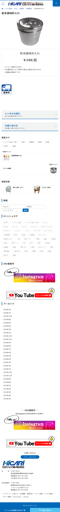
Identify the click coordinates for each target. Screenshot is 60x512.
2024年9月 (7, 343)
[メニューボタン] (3, 3)
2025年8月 (7, 319)
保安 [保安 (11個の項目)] (16, 235)
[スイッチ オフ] (56, 3)
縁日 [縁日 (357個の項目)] (52, 247)
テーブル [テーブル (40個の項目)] (37, 230)
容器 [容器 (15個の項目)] (38, 239)
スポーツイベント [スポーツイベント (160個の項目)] (47, 226)
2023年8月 (7, 382)
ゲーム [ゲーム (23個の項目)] (15, 226)
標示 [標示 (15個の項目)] (39, 243)
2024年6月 (7, 352)
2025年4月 (7, 326)
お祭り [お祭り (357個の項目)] (6, 222)
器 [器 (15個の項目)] (19, 239)
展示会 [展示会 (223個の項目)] (54, 239)
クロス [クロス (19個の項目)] (6, 226)
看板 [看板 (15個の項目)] (14, 247)
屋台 (23, 142)
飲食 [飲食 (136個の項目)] (50, 251)
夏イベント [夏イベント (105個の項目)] (28, 239)
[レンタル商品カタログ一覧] (15, 510)
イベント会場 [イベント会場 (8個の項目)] (17, 222)
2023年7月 (7, 385)
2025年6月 (7, 323)
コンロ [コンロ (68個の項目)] (24, 226)
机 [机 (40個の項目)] (24, 243)
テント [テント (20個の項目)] (28, 230)
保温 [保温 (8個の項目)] (24, 235)
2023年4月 (7, 395)
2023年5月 (7, 392)
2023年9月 (7, 379)
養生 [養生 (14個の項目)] (14, 255)
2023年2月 (7, 399)
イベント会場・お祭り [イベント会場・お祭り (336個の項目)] (32, 222)
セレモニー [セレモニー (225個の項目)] (7, 230)
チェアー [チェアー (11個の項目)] (18, 230)
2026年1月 (7, 313)
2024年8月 (7, 346)
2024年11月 (7, 339)
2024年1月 (7, 369)
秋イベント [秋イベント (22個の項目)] (42, 247)
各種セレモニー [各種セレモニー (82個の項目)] (8, 239)
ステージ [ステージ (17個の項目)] (34, 226)
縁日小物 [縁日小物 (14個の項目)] (17, 251)
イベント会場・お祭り (10, 142)
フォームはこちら (30, 457)
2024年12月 (7, 336)
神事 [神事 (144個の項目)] (33, 247)
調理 (40, 142)
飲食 (47, 142)
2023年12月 (7, 372)
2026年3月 (7, 309)
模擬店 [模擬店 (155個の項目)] (6, 247)
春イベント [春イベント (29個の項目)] (15, 243)
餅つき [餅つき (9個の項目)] (6, 255)
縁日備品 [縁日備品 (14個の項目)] (6, 251)
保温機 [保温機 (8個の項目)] (32, 235)
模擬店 (32, 142)
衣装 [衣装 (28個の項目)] (26, 251)
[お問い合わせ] (45, 510)
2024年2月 (7, 366)
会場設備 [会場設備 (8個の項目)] (6, 235)
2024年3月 (7, 362)
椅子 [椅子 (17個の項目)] (31, 243)
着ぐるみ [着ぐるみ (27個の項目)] (23, 247)
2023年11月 (7, 376)
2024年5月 (7, 356)
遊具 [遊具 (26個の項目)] (42, 251)
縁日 (14, 146)
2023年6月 (7, 389)
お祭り (6, 146)
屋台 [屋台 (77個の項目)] (45, 239)
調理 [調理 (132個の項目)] (34, 251)
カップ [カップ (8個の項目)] (46, 222)
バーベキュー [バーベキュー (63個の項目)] (49, 230)
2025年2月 (7, 329)
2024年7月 (7, 349)
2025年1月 (7, 333)
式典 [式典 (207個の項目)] (5, 243)
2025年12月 (7, 316)
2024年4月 (7, 359)
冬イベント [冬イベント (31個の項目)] (42, 235)
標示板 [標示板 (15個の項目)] (48, 243)
